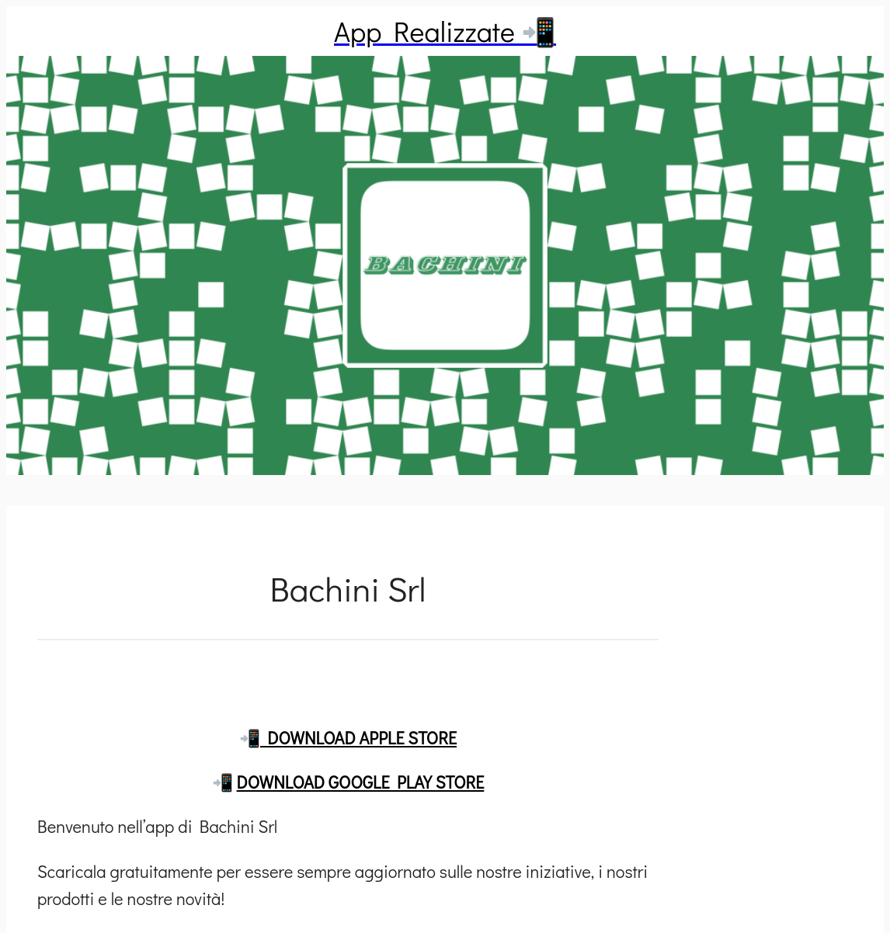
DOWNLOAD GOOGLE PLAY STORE (361, 782)
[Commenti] (348, 677)
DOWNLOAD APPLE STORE (358, 738)
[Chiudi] (31, 31)
